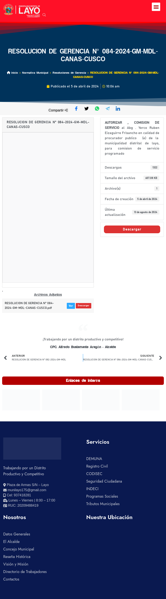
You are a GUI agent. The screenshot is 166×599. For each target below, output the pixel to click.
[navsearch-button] (44, 15)
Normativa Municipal (35, 72)
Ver (71, 306)
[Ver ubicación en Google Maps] (26, 485)
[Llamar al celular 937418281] (17, 495)
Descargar (83, 306)
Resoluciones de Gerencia (69, 72)
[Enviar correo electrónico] (24, 490)
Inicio (12, 72)
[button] (156, 7)
